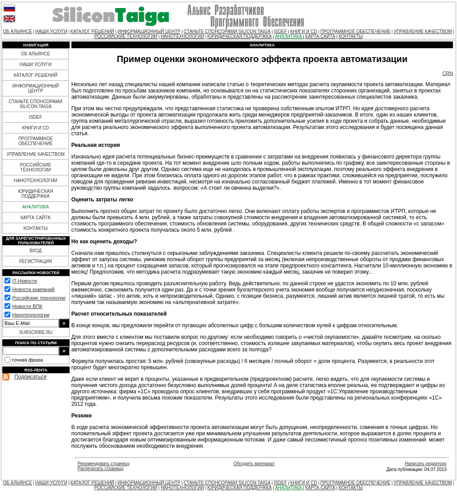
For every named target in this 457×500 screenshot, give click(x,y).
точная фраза (27, 359)
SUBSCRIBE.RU (36, 332)
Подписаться (30, 377)
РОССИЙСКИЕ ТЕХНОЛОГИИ (125, 36)
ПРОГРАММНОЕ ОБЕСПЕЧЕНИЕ (355, 31)
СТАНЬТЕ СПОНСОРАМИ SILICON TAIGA (227, 31)
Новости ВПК (27, 306)
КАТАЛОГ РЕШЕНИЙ (92, 31)
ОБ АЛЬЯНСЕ (17, 31)
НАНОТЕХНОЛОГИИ (182, 36)
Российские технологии (38, 297)
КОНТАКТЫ (351, 36)
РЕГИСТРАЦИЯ (35, 261)
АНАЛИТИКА (289, 36)
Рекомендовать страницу (104, 463)
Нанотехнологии (30, 314)
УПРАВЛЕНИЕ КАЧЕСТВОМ (423, 31)
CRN (447, 73)
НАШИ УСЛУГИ (51, 31)
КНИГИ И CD (303, 31)
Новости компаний (33, 289)
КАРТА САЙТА (320, 36)
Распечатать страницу (101, 468)
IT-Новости (24, 280)
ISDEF (280, 31)
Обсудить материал (253, 463)
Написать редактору (426, 463)
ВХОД (35, 250)
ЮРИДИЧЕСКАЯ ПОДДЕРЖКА (240, 36)
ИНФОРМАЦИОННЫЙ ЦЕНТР (148, 31)
